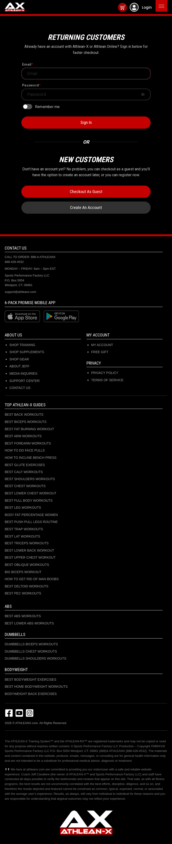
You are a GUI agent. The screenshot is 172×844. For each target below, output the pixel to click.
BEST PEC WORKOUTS (23, 593)
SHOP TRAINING (22, 345)
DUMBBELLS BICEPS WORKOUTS (31, 644)
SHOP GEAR (19, 359)
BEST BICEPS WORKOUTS (26, 422)
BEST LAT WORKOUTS (22, 536)
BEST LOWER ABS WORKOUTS (29, 623)
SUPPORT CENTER (24, 381)
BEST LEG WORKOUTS (23, 507)
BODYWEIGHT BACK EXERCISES (31, 694)
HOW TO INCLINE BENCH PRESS (30, 457)
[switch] (27, 106)
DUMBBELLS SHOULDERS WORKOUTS (35, 658)
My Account (102, 345)
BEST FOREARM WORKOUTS (28, 443)
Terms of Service (107, 380)
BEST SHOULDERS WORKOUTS (30, 479)
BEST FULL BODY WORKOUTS (29, 500)
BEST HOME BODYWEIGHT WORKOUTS (36, 686)
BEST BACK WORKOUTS (24, 414)
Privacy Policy (104, 373)
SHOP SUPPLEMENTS (26, 352)
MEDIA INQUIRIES (23, 373)
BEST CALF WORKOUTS (24, 472)
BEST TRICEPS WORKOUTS (27, 543)
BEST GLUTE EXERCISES (25, 465)
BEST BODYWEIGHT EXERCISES (30, 679)
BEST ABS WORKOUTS (23, 616)
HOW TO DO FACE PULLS (25, 450)
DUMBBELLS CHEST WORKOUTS (31, 651)
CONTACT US (20, 388)
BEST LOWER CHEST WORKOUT (30, 493)
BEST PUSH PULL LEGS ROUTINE (31, 522)
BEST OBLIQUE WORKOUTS (27, 565)
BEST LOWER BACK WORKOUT (29, 550)
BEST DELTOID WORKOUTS (26, 586)
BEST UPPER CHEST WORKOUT (30, 557)
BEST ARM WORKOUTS (23, 436)
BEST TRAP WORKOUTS (24, 529)
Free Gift (99, 352)
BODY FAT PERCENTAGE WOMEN (31, 515)
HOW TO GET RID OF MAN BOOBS (32, 579)
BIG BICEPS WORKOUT (23, 572)
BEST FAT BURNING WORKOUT (29, 429)
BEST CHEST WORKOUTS (25, 486)
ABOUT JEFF (19, 366)
